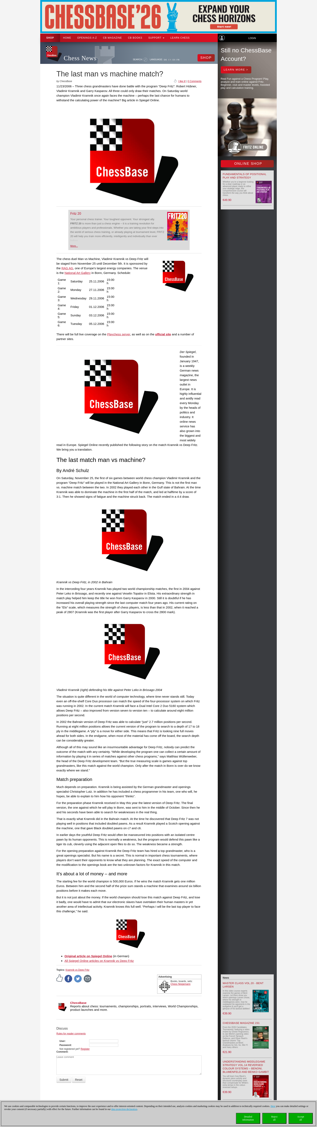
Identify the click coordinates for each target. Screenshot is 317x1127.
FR (178, 59)
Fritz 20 (75, 213)
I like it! (182, 81)
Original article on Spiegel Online (88, 956)
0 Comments (194, 81)
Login (252, 38)
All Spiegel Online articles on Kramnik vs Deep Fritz (99, 960)
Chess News (80, 58)
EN (170, 59)
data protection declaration (124, 1109)
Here (273, 1106)
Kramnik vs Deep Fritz (77, 970)
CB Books (135, 37)
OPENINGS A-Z (87, 37)
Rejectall (274, 1118)
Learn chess (180, 37)
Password (65, 1045)
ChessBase (78, 1002)
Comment (62, 1051)
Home (67, 37)
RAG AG (67, 268)
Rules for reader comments (71, 1033)
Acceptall (300, 1118)
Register (85, 1049)
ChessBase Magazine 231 (241, 1023)
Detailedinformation (248, 1118)
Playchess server (118, 334)
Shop (50, 37)
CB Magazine (112, 37)
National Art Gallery (77, 273)
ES (173, 59)
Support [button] (156, 37)
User (62, 1041)
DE (165, 59)
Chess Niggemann (181, 984)
